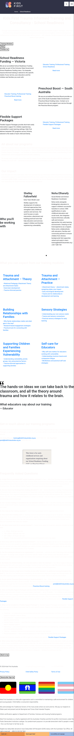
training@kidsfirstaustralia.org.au (24, 438)
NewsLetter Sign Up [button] (7, 677)
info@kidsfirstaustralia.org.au (35, 666)
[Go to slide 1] (46, 255)
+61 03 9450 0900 (57, 666)
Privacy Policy (4, 672)
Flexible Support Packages (57, 637)
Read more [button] (56, 70)
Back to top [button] (4, 655)
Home (16, 11)
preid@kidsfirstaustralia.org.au (10, 440)
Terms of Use (55, 672)
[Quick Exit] (12, 734)
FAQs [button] (2, 46)
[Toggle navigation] (71, 4)
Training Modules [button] (6, 44)
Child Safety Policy (32, 672)
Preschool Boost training (41, 586)
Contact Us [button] (4, 49)
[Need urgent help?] (37, 734)
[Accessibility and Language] (61, 734)
